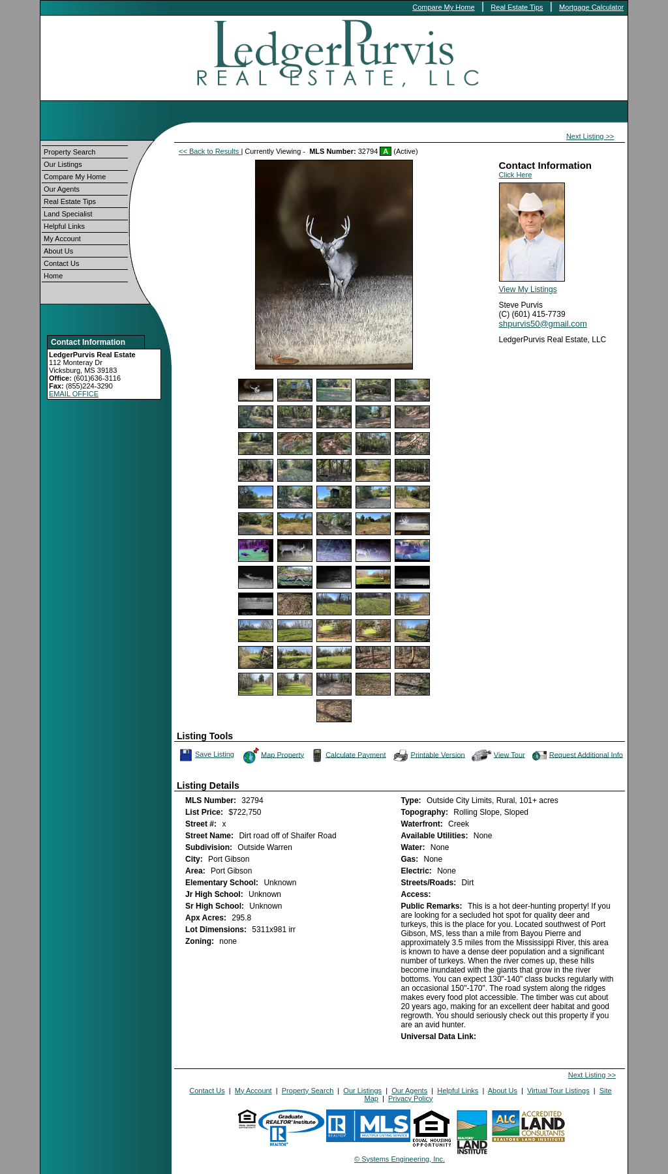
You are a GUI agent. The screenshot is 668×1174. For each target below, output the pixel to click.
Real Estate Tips (517, 7)
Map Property (273, 755)
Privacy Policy (410, 1098)
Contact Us (61, 263)
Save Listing (206, 755)
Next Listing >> (590, 136)
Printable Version (428, 755)
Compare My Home (443, 7)
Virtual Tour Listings (558, 1090)
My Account (62, 238)
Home (53, 276)
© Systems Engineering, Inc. (399, 1159)
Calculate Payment (347, 755)
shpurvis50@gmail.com (543, 324)
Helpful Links (64, 226)
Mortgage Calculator (591, 7)
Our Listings (63, 164)
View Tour (498, 755)
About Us (58, 251)
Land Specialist (68, 214)
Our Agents (62, 189)
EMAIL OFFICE (74, 394)
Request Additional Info (576, 755)
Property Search (69, 152)
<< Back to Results (210, 151)
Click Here (515, 175)
